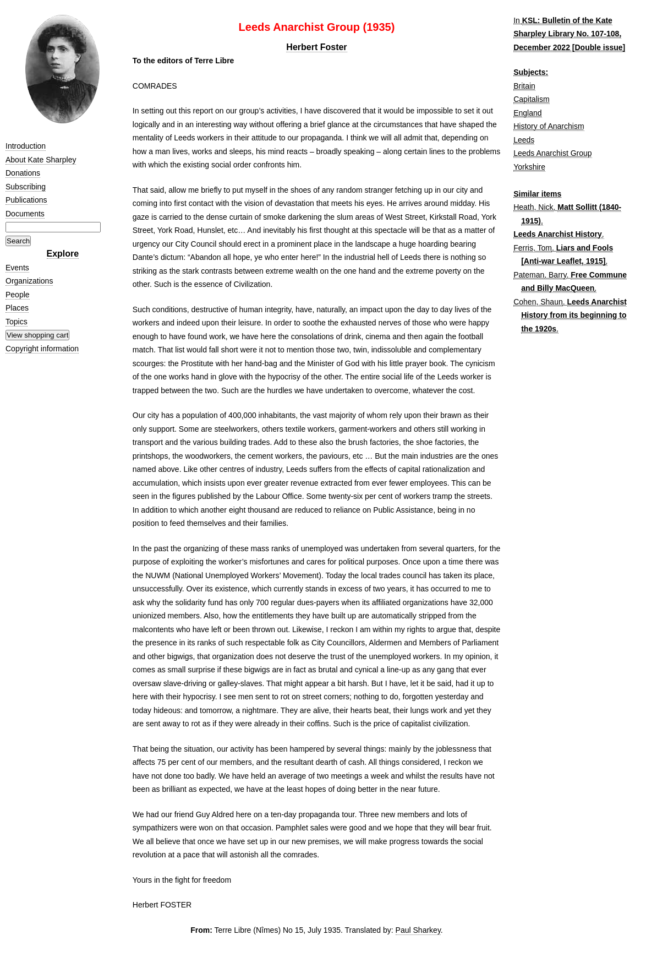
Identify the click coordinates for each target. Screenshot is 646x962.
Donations (23, 173)
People (18, 294)
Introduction (26, 146)
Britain (524, 85)
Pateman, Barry (539, 274)
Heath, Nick (533, 207)
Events (17, 267)
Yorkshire (529, 166)
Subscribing (26, 186)
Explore (63, 253)
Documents (25, 213)
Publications (26, 199)
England (527, 112)
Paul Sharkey (418, 930)
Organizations (29, 280)
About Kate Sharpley (41, 159)
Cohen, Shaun (538, 301)
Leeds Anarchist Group (552, 153)
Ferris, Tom (532, 247)
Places (17, 307)
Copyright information (42, 348)
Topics (17, 321)
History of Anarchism (548, 126)
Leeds (523, 139)
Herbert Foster (316, 47)
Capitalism (531, 99)
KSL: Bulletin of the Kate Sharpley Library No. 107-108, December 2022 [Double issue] (569, 34)
